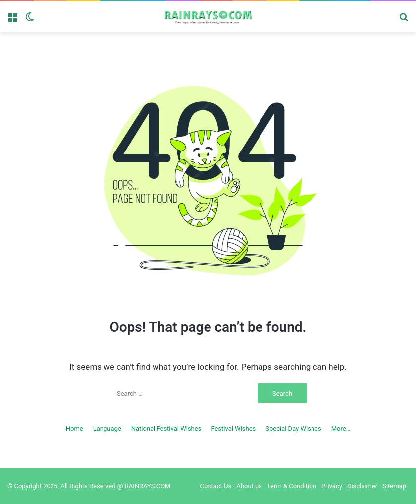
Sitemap (394, 486)
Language (107, 428)
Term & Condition (291, 486)
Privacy (331, 486)
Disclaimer (362, 486)
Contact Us (215, 486)
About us (249, 486)
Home (74, 428)
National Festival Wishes (166, 428)
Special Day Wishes (293, 428)
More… (341, 428)
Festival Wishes (233, 428)
